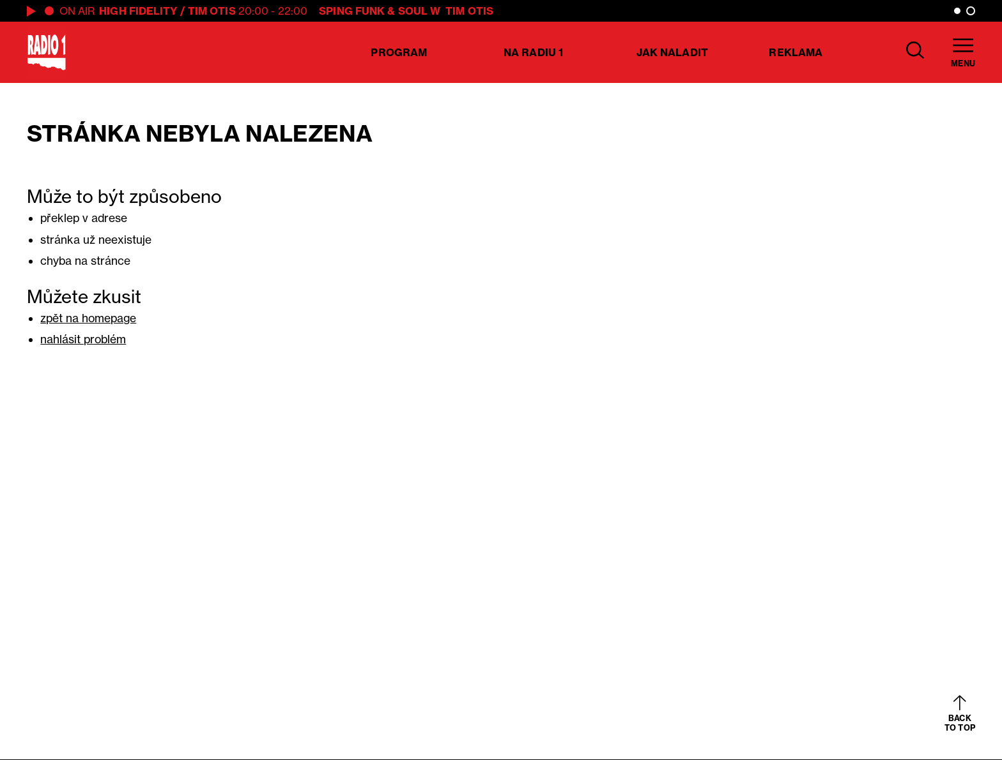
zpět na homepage (88, 318)
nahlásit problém (83, 339)
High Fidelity (138, 10)
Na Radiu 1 (533, 52)
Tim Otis (212, 10)
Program (399, 52)
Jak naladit (672, 52)
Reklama (795, 52)
